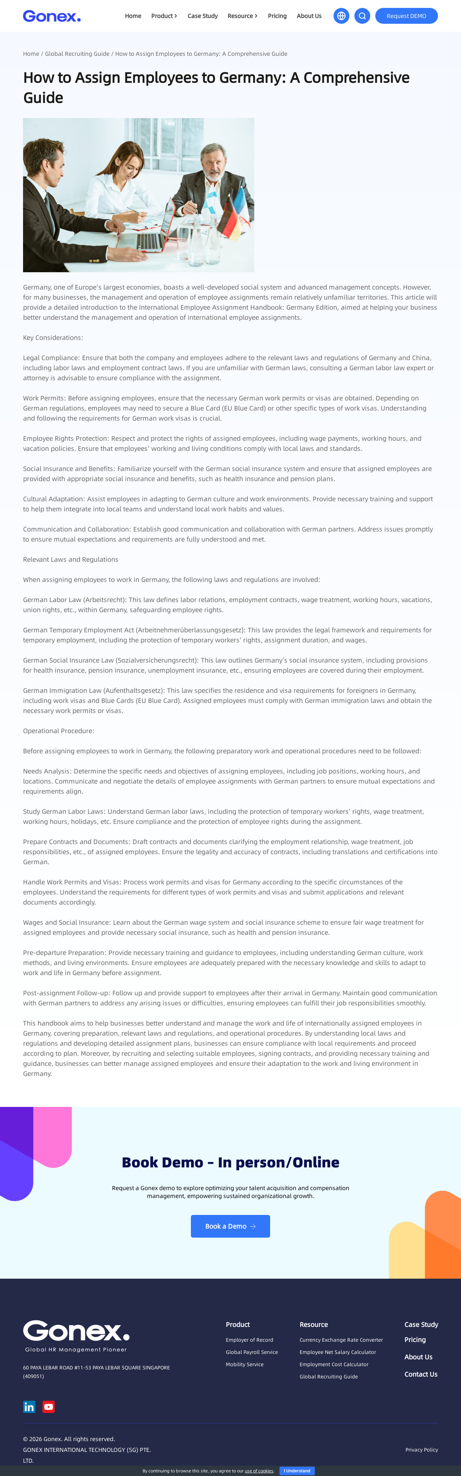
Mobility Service (245, 1364)
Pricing (277, 16)
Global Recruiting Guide (77, 54)
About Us (309, 16)
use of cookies (259, 1471)
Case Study (203, 16)
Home (133, 16)
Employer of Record (249, 1339)
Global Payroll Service (252, 1352)
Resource (240, 16)
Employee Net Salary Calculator (338, 1352)
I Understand (297, 1470)
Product (162, 16)
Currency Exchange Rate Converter (341, 1339)
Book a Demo (225, 1226)
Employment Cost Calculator (334, 1364)
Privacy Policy (422, 1449)
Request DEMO (406, 16)
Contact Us (421, 1374)
